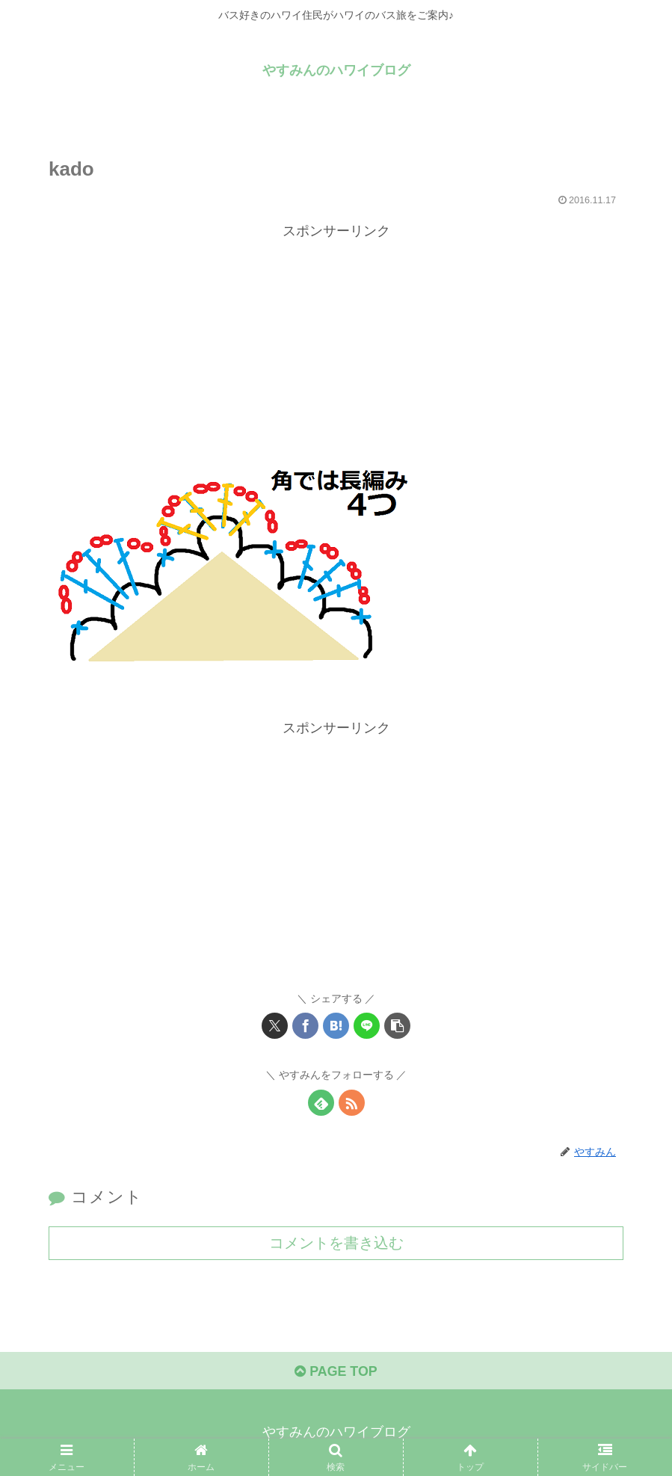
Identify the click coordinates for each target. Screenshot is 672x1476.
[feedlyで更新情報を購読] (321, 1103)
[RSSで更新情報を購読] (352, 1103)
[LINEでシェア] (367, 1026)
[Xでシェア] (275, 1026)
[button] (397, 1026)
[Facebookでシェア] (305, 1026)
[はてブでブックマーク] (336, 1026)
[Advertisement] (336, 347)
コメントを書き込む (336, 1243)
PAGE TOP (336, 1371)
